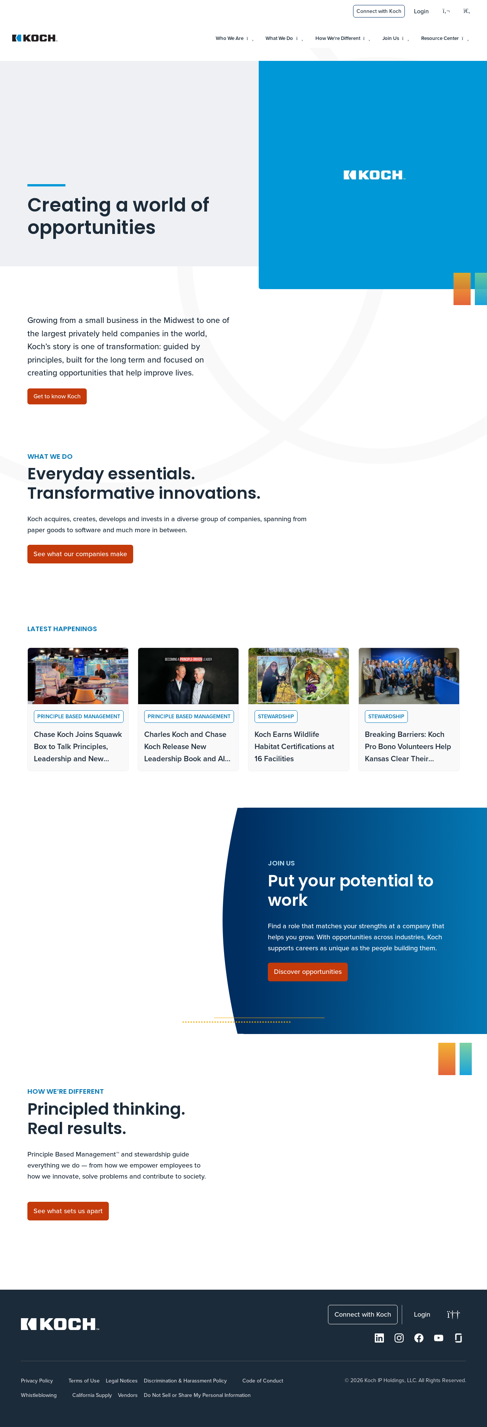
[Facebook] (419, 1338)
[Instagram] (399, 1338)
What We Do (284, 38)
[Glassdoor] (458, 1338)
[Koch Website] (35, 38)
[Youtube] (438, 1338)
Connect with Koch (378, 11)
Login (421, 11)
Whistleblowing (39, 1395)
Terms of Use (84, 1380)
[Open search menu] (467, 11)
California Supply (92, 1395)
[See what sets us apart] (68, 1211)
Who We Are (234, 38)
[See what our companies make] (80, 554)
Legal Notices (122, 1380)
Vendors (128, 1395)
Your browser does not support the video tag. (373, 175)
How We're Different (342, 38)
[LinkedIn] (379, 1338)
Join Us (395, 38)
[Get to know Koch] (57, 396)
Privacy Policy (37, 1380)
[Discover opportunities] (308, 972)
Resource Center (445, 38)
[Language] (446, 11)
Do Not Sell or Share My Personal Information (197, 1395)
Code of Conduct (262, 1380)
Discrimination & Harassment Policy (185, 1380)
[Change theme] (453, 1315)
